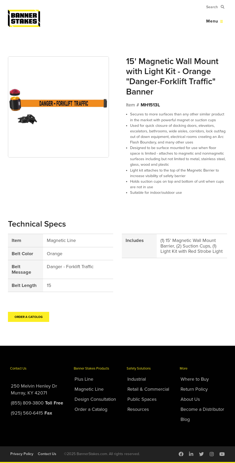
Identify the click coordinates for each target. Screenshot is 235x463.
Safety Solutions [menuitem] (139, 368)
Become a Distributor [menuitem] (202, 409)
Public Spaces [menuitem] (141, 399)
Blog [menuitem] (185, 419)
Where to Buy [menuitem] (195, 379)
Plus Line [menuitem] (84, 379)
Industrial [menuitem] (136, 379)
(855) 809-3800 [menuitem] (37, 403)
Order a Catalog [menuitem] (91, 409)
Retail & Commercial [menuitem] (148, 389)
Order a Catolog (29, 317)
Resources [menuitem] (138, 409)
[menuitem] (181, 454)
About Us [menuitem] (190, 399)
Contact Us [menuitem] (18, 368)
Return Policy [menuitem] (194, 389)
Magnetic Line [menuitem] (89, 389)
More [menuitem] (183, 368)
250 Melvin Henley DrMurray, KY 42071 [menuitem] (34, 389)
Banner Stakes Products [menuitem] (91, 368)
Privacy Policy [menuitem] (21, 454)
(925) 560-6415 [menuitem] (31, 413)
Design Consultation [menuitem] (95, 399)
